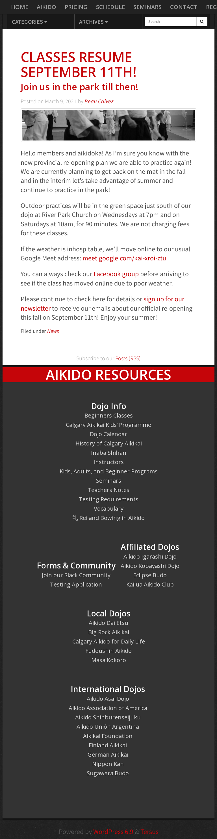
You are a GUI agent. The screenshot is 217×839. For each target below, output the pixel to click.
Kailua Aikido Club (150, 584)
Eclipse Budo (150, 575)
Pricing (76, 7)
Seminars (147, 7)
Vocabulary (108, 508)
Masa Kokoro (108, 660)
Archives (93, 21)
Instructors (109, 462)
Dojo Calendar (108, 434)
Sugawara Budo (108, 773)
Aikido (46, 7)
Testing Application (76, 584)
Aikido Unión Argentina (108, 726)
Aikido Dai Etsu (108, 623)
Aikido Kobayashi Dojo (150, 566)
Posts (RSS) (127, 358)
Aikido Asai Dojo (108, 698)
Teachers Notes (108, 490)
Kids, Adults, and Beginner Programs (109, 471)
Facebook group (116, 273)
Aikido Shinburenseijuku (108, 717)
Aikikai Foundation (108, 736)
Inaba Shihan (108, 452)
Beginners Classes (108, 415)
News (53, 331)
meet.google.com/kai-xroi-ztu (124, 258)
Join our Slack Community (76, 575)
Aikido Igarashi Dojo (150, 556)
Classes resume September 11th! (108, 71)
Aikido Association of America (108, 708)
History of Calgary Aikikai (108, 443)
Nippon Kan (108, 764)
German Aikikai (108, 754)
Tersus (149, 831)
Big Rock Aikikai (108, 632)
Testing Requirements (108, 499)
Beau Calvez (98, 101)
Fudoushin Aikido (108, 650)
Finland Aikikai (108, 745)
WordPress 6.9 (113, 831)
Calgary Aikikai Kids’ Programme (108, 425)
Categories (29, 21)
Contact (184, 7)
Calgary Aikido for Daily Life (108, 641)
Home (19, 7)
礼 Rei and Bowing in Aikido (108, 518)
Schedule (110, 7)
